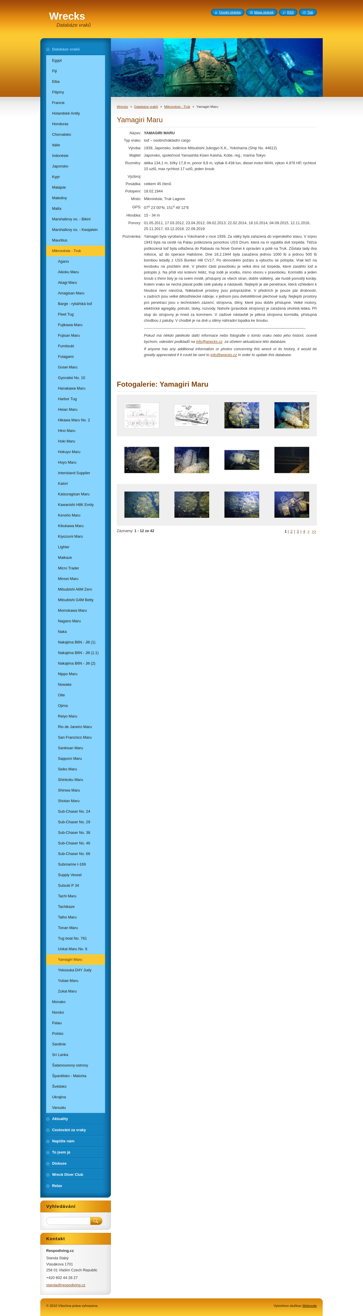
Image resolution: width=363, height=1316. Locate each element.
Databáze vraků (146, 106)
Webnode (309, 1305)
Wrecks (122, 106)
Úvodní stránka (230, 12)
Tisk (310, 12)
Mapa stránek (264, 12)
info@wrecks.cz (209, 341)
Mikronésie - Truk (177, 106)
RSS (290, 12)
